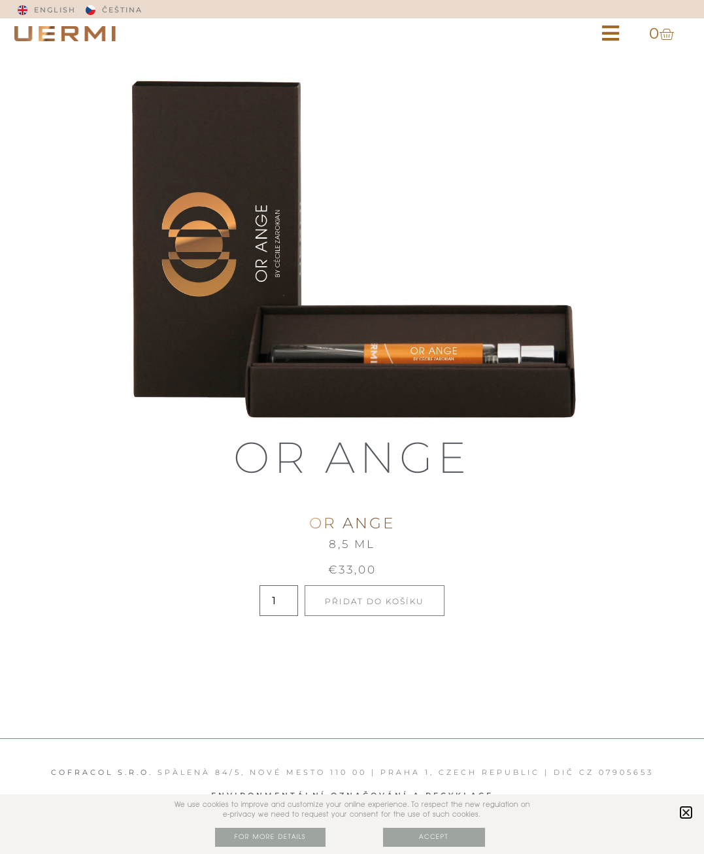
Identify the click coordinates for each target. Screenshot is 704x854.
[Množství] (278, 600)
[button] (610, 33)
